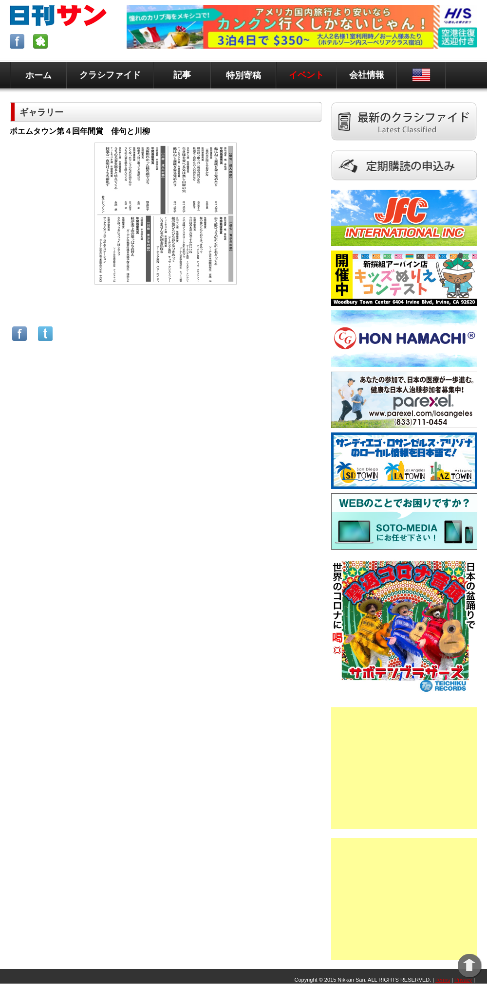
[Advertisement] (404, 768)
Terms (442, 980)
